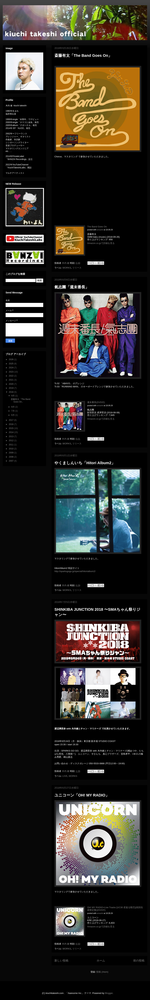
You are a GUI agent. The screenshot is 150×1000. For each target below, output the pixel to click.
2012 (11, 440)
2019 (11, 388)
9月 (13, 395)
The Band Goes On (97, 226)
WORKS (66, 267)
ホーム (101, 960)
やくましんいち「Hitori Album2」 (84, 463)
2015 (11, 428)
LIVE (64, 776)
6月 (13, 415)
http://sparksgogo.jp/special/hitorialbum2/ (75, 571)
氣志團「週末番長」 (71, 287)
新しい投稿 (61, 960)
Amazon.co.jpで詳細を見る (101, 243)
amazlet (100, 230)
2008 (11, 457)
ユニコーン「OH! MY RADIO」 (81, 795)
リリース (76, 267)
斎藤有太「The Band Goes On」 (83, 55)
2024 (11, 367)
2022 (11, 376)
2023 (11, 372)
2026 (11, 359)
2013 (11, 436)
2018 (11, 392)
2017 (11, 420)
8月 (13, 407)
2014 (11, 432)
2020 (11, 384)
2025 (11, 363)
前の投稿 (138, 960)
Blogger (109, 993)
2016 (11, 424)
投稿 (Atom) (102, 972)
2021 (11, 380)
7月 (13, 411)
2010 (11, 448)
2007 (11, 461)
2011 (11, 444)
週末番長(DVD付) (96, 402)
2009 (11, 452)
